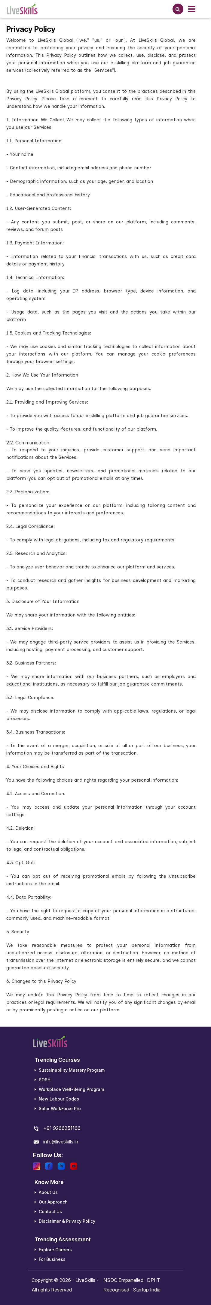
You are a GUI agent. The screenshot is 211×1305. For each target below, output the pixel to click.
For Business (50, 1259)
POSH (42, 1079)
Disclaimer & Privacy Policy (65, 1221)
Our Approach (51, 1201)
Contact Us (48, 1211)
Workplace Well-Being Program (69, 1089)
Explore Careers (53, 1249)
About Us (46, 1192)
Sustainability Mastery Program (70, 1070)
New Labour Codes (57, 1098)
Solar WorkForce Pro (58, 1108)
